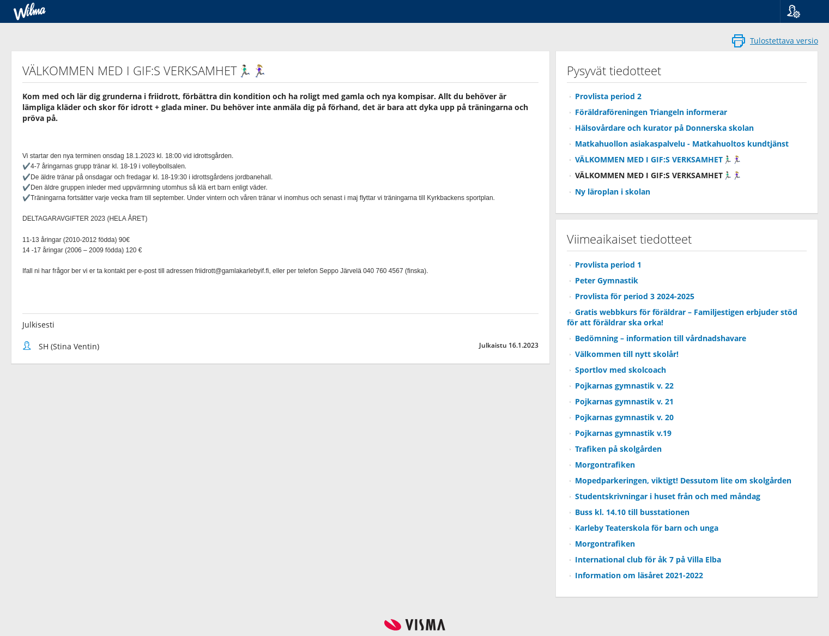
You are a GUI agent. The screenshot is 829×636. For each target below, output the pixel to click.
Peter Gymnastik (606, 280)
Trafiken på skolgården (618, 449)
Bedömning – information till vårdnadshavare (660, 338)
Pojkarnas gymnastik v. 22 (624, 385)
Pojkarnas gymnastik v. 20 (624, 417)
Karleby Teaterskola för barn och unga (646, 528)
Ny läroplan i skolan (612, 191)
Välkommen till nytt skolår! (627, 354)
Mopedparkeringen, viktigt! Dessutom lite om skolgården (683, 480)
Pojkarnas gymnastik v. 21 (624, 401)
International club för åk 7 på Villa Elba (648, 559)
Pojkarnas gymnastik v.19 (623, 433)
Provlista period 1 (608, 264)
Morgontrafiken (605, 464)
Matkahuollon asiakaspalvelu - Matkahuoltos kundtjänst (682, 143)
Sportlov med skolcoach (620, 370)
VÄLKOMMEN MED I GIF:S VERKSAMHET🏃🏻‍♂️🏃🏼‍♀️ (658, 159)
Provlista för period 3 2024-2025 (634, 296)
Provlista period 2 (608, 96)
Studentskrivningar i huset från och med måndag (667, 496)
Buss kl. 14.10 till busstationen (632, 512)
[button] (800, 11)
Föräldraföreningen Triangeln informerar (651, 112)
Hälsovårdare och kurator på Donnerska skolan (664, 128)
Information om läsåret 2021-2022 (639, 575)
